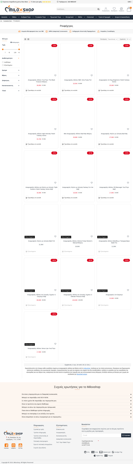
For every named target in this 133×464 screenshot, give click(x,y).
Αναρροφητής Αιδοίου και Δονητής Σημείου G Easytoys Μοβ (41, 295)
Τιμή (3, 45)
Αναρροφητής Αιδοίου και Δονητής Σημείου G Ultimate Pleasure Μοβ (78, 295)
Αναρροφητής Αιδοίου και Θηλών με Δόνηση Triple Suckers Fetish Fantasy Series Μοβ (41, 188)
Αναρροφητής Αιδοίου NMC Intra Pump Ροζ (77, 80)
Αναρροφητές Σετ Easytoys (114, 294)
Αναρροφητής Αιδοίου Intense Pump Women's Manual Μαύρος (77, 242)
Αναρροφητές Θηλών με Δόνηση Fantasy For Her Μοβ (77, 188)
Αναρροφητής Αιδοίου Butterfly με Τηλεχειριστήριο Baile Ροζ (114, 242)
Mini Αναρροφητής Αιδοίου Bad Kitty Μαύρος (78, 133)
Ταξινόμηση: (96, 39)
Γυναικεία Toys (7, 21)
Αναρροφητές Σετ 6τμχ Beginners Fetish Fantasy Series (114, 81)
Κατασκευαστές (7, 85)
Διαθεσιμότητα (7, 58)
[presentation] (113, 443)
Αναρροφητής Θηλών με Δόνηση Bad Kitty (114, 133)
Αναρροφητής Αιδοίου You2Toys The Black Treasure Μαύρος (41, 81)
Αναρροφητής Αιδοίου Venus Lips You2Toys (41, 348)
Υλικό (4, 90)
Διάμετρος (5, 80)
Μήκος (4, 75)
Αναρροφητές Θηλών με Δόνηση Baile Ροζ (41, 241)
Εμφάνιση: (123, 39)
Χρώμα (4, 70)
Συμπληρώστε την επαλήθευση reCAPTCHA (87, 443)
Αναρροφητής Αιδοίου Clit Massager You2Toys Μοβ (114, 188)
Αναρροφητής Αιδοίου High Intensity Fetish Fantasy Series (41, 134)
